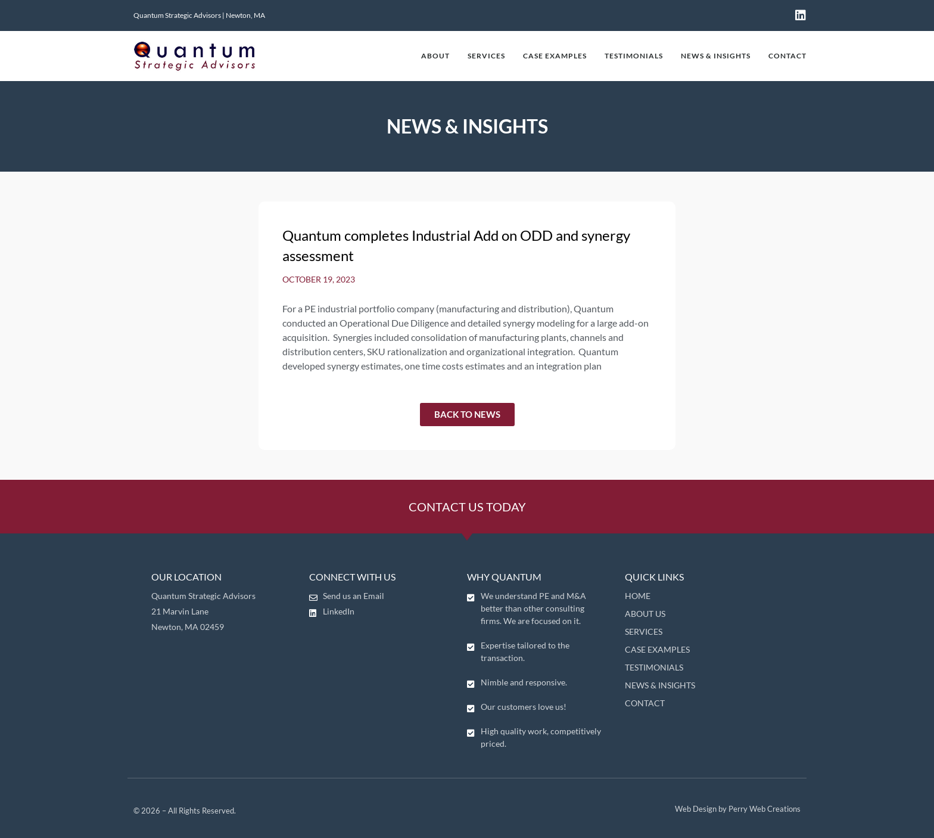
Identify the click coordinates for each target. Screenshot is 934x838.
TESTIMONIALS (634, 55)
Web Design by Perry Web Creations (738, 809)
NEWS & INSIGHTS (716, 55)
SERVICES (486, 55)
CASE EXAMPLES (555, 55)
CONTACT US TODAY (467, 506)
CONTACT (787, 55)
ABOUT (435, 55)
